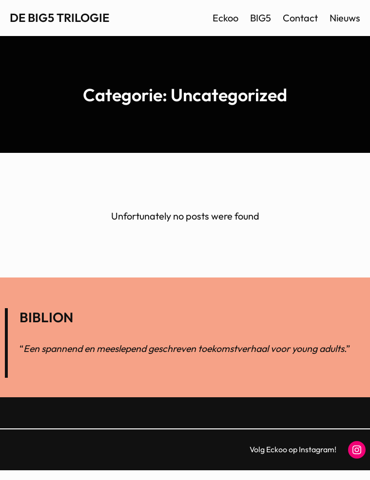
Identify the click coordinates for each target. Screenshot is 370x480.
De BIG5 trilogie (59, 17)
